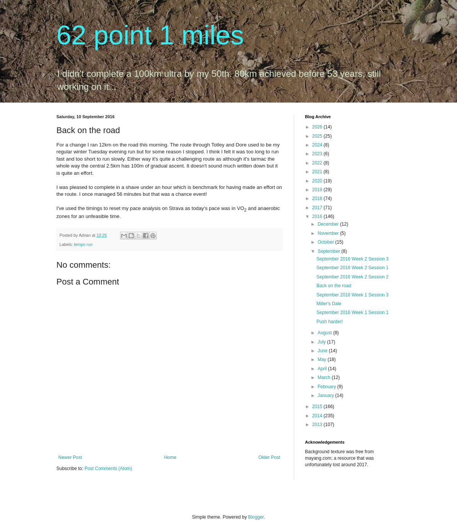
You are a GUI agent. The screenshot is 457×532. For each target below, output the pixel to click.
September (329, 251)
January (326, 395)
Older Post (269, 457)
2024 (318, 145)
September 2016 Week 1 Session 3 (352, 295)
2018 (318, 198)
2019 (318, 189)
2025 (318, 136)
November (328, 233)
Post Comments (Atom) (108, 468)
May (322, 359)
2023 (318, 153)
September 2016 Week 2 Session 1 (352, 267)
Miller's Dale (328, 303)
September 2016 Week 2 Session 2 (352, 277)
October (326, 242)
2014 (318, 415)
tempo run (83, 244)
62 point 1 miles (150, 35)
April (322, 368)
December (328, 224)
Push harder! (329, 321)
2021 (318, 171)
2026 (318, 127)
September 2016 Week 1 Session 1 (352, 312)
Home (170, 457)
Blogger (256, 517)
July (322, 342)
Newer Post (70, 457)
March (324, 377)
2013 (318, 424)
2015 (318, 406)
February (327, 386)
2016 (318, 216)
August (325, 332)
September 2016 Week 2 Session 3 (352, 259)
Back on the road (333, 285)
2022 (318, 163)
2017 (318, 207)
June (323, 350)
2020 (318, 181)
